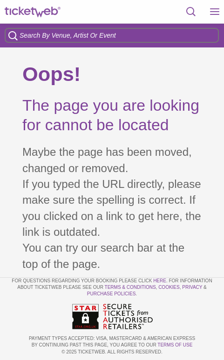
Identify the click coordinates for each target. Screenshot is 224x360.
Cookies (169, 287)
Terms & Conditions (130, 287)
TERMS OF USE (174, 344)
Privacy (192, 287)
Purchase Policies (111, 293)
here (159, 280)
